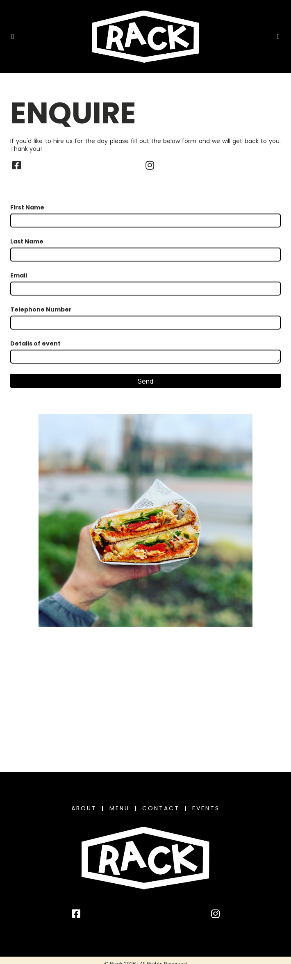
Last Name (26, 242)
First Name (27, 207)
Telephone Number (41, 310)
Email (18, 276)
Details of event (35, 344)
